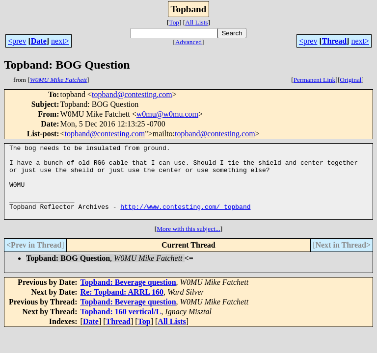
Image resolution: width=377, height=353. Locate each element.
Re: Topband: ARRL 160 (122, 307)
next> (60, 41)
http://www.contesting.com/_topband (185, 219)
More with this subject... (188, 243)
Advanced (188, 42)
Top (174, 22)
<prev (17, 41)
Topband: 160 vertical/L (121, 326)
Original (350, 79)
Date (39, 41)
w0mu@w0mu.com (167, 114)
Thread (334, 41)
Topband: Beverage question (128, 297)
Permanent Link (315, 79)
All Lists (196, 22)
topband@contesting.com (132, 94)
